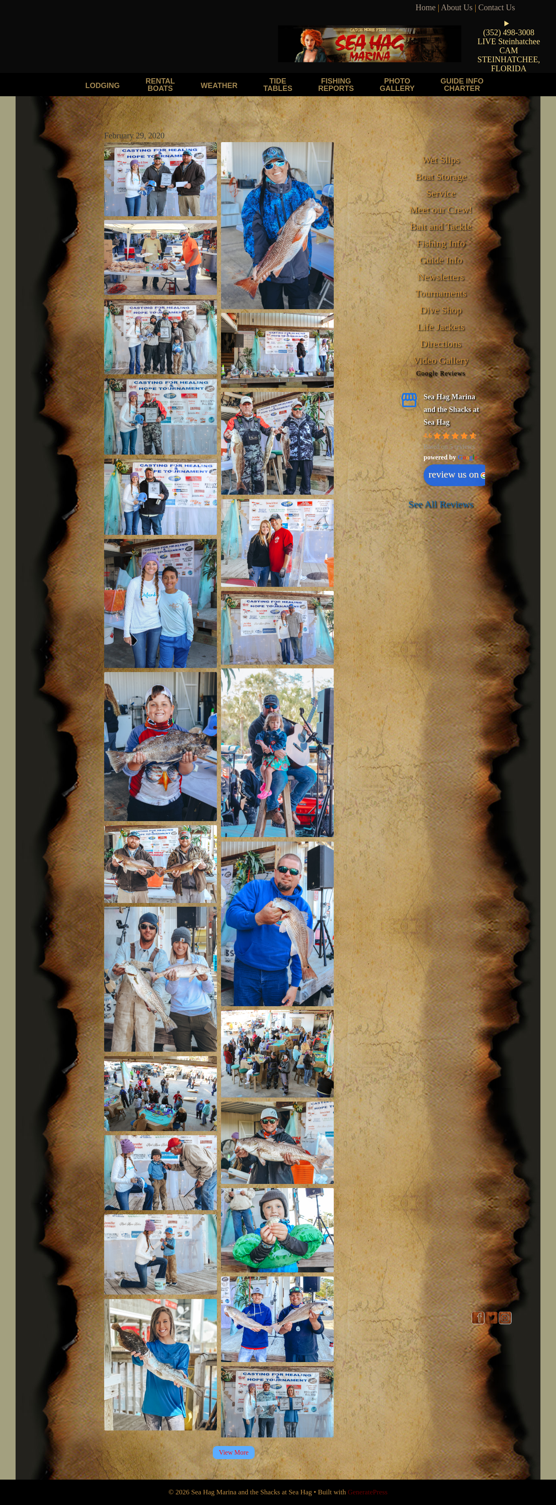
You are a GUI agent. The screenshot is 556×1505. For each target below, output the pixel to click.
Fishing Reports (336, 84)
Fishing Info (441, 243)
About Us (456, 7)
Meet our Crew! (440, 209)
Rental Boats (160, 84)
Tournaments (441, 293)
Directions (440, 343)
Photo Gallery (397, 84)
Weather (219, 85)
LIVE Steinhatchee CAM (508, 46)
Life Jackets (440, 326)
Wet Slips (441, 159)
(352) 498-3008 (508, 32)
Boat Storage (441, 176)
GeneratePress (367, 1492)
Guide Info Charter (461, 84)
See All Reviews (441, 504)
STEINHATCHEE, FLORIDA (508, 64)
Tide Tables (277, 84)
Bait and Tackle (441, 226)
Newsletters (440, 277)
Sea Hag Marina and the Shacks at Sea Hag (451, 409)
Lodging (102, 85)
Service (441, 193)
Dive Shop (441, 310)
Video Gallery (440, 360)
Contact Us (497, 7)
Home (426, 7)
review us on (457, 474)
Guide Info (441, 260)
